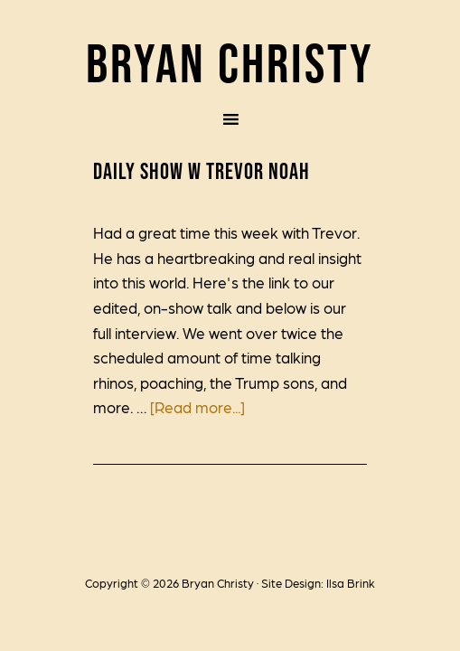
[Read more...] (197, 407)
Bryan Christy (230, 63)
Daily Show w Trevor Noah (201, 171)
